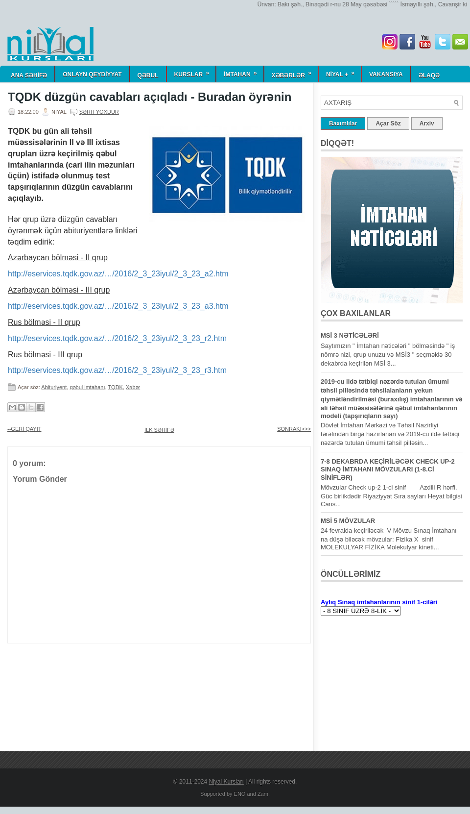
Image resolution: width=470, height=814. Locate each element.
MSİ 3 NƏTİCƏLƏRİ (350, 335)
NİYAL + (343, 72)
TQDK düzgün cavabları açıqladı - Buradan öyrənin (149, 97)
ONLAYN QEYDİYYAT (92, 74)
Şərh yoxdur (99, 112)
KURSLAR (195, 72)
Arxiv (427, 123)
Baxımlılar (343, 123)
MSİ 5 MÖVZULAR (348, 520)
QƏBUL (148, 75)
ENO (240, 794)
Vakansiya (386, 74)
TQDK (115, 387)
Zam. (264, 794)
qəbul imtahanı (87, 387)
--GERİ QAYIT (24, 429)
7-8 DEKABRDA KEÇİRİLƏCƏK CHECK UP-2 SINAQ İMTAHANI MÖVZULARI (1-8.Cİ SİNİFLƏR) (388, 469)
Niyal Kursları (226, 781)
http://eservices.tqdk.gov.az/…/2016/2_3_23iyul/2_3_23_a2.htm (118, 274)
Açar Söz (388, 123)
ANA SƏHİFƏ (29, 75)
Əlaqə (429, 75)
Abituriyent (54, 387)
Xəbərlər (295, 72)
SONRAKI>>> (294, 429)
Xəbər (133, 387)
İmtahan (243, 72)
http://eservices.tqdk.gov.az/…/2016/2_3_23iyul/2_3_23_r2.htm (117, 338)
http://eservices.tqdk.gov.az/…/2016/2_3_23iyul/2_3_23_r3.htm (117, 370)
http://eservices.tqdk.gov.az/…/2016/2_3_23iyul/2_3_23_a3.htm (118, 306)
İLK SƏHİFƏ (159, 430)
